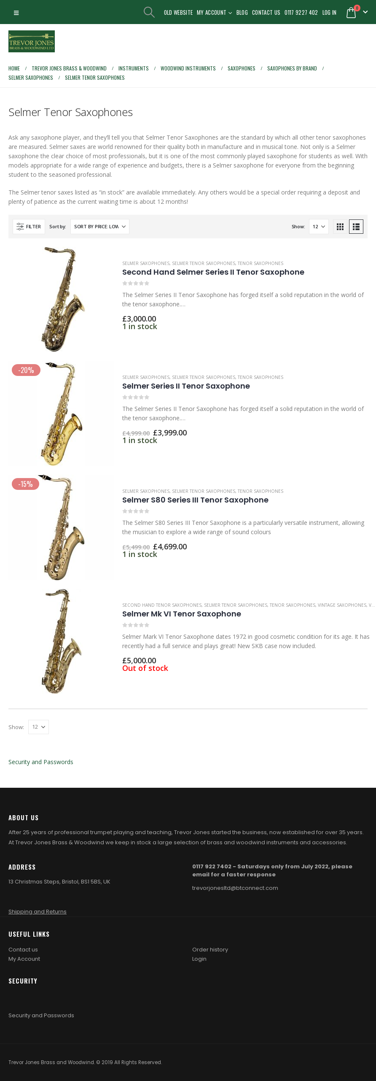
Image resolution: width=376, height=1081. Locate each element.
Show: (298, 226)
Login (199, 959)
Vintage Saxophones (342, 605)
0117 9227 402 (301, 12)
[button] (16, 12)
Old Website (178, 12)
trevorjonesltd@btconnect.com (235, 888)
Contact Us (266, 12)
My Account (211, 12)
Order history (210, 950)
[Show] (319, 226)
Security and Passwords (40, 762)
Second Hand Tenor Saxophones (161, 605)
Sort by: (57, 226)
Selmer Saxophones (145, 263)
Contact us (23, 950)
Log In (329, 12)
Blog (242, 12)
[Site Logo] (31, 41)
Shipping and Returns (37, 912)
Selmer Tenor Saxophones (203, 263)
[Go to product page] (61, 299)
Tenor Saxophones (260, 263)
